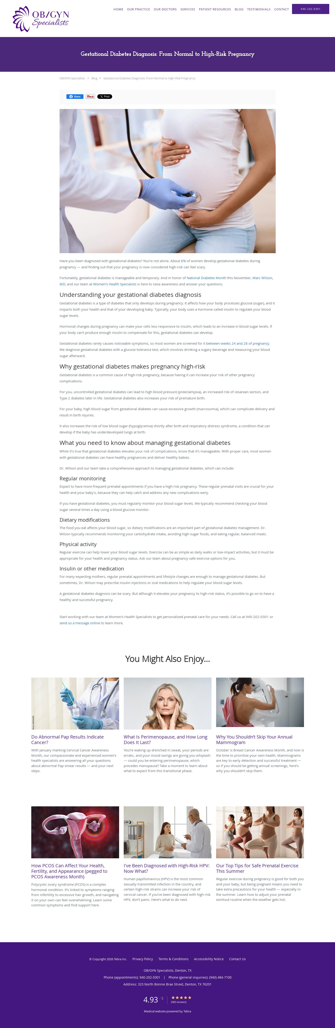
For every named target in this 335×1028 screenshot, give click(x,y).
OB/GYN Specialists (72, 78)
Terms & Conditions (173, 959)
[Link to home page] (39, 18)
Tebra (187, 1011)
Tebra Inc (120, 959)
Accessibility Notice (209, 959)
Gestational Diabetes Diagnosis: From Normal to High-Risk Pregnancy (149, 78)
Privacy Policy (142, 959)
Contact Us (237, 959)
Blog (94, 78)
